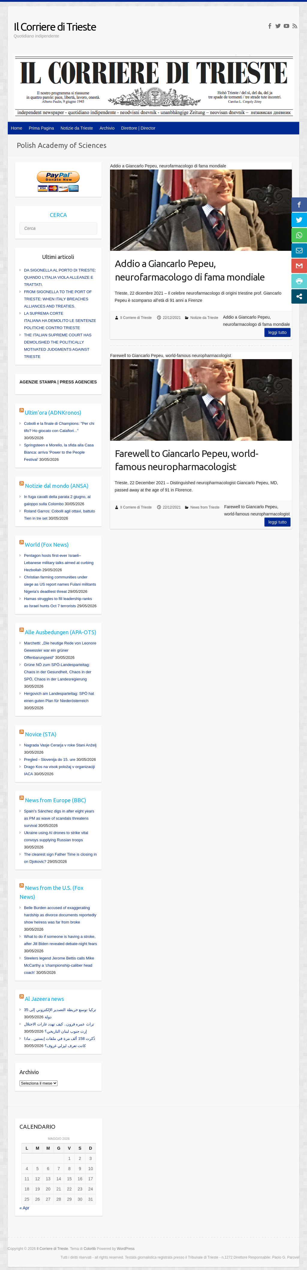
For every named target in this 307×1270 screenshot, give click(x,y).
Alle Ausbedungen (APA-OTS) (60, 632)
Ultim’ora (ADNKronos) (53, 413)
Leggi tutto (277, 332)
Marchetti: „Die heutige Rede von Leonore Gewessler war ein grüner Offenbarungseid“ (60, 650)
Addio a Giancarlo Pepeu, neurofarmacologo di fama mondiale (190, 270)
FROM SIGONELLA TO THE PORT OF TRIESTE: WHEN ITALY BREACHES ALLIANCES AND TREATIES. (58, 299)
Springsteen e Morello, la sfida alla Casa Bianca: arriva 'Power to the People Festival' (59, 452)
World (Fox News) (47, 545)
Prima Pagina (41, 128)
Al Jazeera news (44, 999)
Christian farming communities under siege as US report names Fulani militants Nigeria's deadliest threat (60, 584)
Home (16, 128)
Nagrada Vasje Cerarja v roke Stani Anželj (60, 745)
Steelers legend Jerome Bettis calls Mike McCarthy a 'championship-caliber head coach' (59, 965)
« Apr (24, 1207)
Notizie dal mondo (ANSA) (56, 486)
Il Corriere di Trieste (55, 26)
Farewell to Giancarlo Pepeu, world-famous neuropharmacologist (186, 460)
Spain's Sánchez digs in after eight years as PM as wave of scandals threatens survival (59, 818)
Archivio (107, 128)
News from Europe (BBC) (55, 800)
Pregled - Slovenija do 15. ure (49, 759)
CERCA (58, 215)
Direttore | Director (138, 128)
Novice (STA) (40, 734)
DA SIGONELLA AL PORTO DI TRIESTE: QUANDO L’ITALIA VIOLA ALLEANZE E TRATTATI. (60, 277)
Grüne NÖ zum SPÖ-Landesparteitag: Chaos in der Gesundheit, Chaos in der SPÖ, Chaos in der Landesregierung (57, 671)
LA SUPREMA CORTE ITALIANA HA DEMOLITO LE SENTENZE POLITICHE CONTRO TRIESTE (60, 320)
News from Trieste (204, 507)
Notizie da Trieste (77, 128)
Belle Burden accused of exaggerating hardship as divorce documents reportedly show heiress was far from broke (60, 914)
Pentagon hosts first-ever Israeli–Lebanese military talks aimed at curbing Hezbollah (59, 562)
